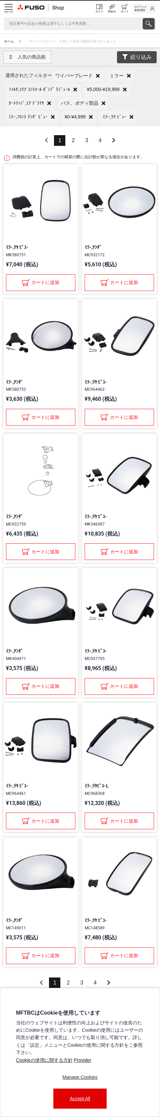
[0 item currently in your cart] (125, 8)
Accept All (80, 1098)
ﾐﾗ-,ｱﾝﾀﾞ (93, 247)
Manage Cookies (79, 1077)
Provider (82, 1060)
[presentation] (149, 23)
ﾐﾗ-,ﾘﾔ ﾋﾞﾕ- (17, 247)
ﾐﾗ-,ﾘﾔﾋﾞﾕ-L (97, 785)
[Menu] (8, 8)
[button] (77, 76)
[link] (144, 9)
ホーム (9, 41)
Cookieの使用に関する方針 (44, 1060)
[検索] (72, 23)
